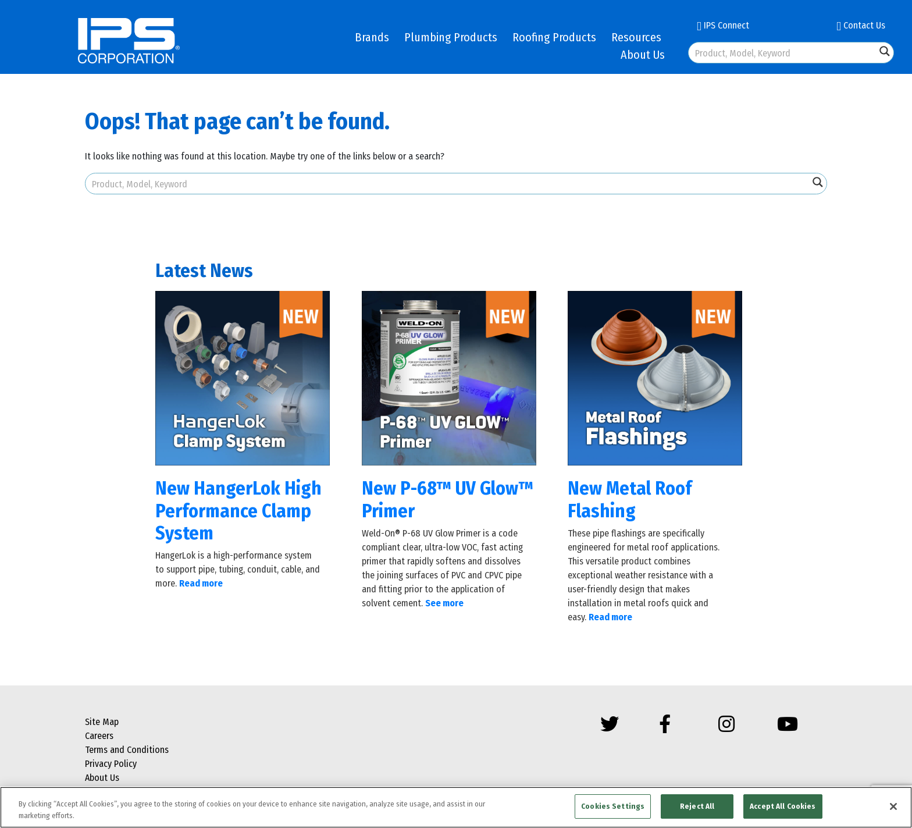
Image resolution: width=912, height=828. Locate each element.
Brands (372, 37)
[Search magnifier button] (884, 51)
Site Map (102, 721)
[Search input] (783, 52)
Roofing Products (554, 37)
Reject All (697, 806)
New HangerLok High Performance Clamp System (238, 510)
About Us (643, 55)
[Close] (893, 806)
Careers (99, 735)
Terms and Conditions (127, 749)
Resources (636, 37)
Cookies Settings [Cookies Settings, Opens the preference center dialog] (612, 806)
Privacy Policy (111, 763)
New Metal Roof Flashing (630, 499)
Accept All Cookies (782, 806)
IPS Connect (723, 25)
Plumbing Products (450, 37)
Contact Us (860, 25)
